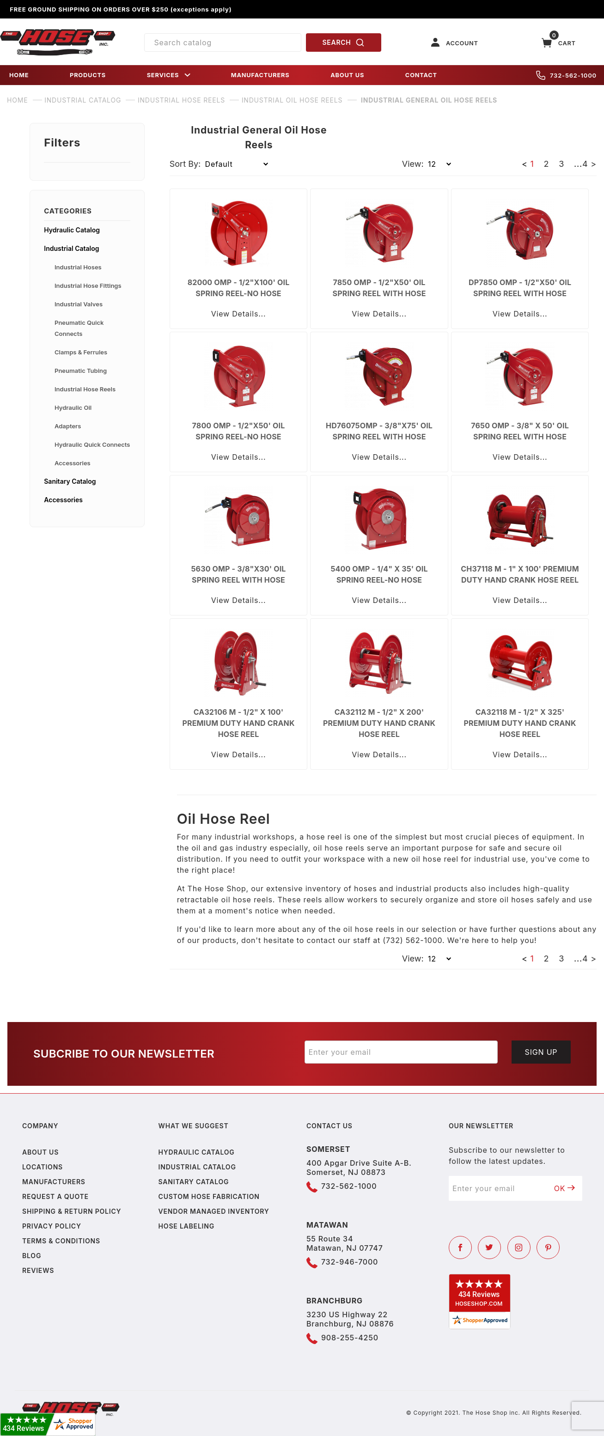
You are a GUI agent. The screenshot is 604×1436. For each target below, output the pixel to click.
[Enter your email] (401, 1052)
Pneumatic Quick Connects (79, 328)
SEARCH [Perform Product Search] (344, 42)
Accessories (73, 463)
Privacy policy (51, 1226)
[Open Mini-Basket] (559, 43)
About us (40, 1152)
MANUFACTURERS (260, 75)
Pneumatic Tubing (81, 370)
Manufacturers (53, 1182)
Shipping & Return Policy (71, 1211)
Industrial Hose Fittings (88, 285)
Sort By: (185, 164)
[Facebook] (460, 1247)
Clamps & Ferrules (81, 352)
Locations (42, 1167)
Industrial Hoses (78, 267)
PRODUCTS (88, 75)
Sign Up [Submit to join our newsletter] (541, 1052)
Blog (31, 1256)
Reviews (38, 1270)
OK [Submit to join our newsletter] (564, 1188)
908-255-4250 (349, 1337)
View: (413, 164)
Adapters (68, 426)
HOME (19, 75)
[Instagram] (519, 1247)
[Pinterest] (548, 1247)
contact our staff (338, 940)
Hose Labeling (186, 1226)
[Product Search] (222, 42)
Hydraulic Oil (73, 407)
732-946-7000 (349, 1261)
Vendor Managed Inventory (214, 1211)
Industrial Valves (79, 304)
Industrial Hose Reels (85, 389)
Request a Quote (55, 1196)
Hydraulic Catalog (72, 230)
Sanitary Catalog (70, 481)
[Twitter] (489, 1247)
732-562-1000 (566, 75)
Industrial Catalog (71, 248)
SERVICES (169, 75)
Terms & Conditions (61, 1241)
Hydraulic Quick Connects (92, 444)
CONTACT (421, 75)
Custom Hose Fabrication (209, 1196)
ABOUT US (347, 75)
